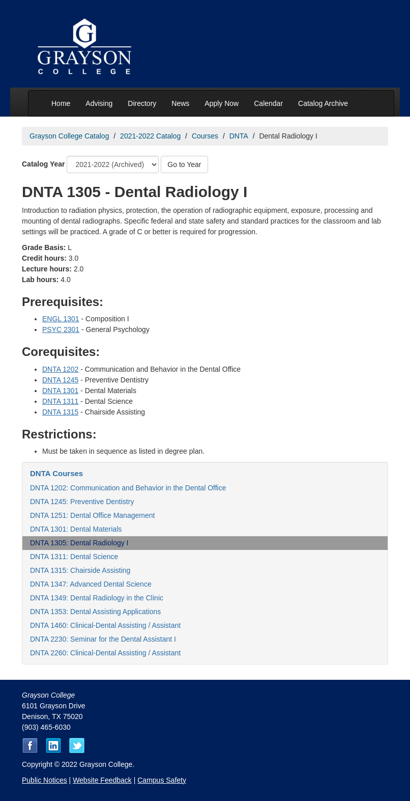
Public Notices (44, 780)
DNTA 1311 (60, 401)
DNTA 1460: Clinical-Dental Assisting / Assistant (105, 625)
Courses (205, 136)
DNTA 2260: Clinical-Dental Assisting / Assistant (105, 653)
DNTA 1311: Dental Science (74, 557)
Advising (98, 103)
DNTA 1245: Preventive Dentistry (82, 502)
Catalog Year (43, 164)
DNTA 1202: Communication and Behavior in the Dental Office (128, 488)
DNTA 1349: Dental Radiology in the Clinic (96, 598)
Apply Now (221, 103)
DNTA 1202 (60, 369)
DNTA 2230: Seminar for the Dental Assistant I (103, 639)
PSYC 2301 (60, 329)
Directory (142, 103)
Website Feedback (102, 780)
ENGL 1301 (60, 319)
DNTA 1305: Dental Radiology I (79, 543)
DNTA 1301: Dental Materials (76, 529)
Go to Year (184, 164)
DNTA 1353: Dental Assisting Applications (95, 611)
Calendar (268, 103)
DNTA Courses (56, 473)
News (180, 103)
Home (60, 103)
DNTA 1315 (60, 412)
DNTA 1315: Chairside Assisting (80, 570)
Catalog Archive (323, 103)
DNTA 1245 (60, 380)
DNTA (238, 136)
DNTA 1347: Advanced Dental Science (91, 584)
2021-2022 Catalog (150, 136)
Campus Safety (161, 780)
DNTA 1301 (60, 390)
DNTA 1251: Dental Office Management (92, 515)
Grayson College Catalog (69, 136)
